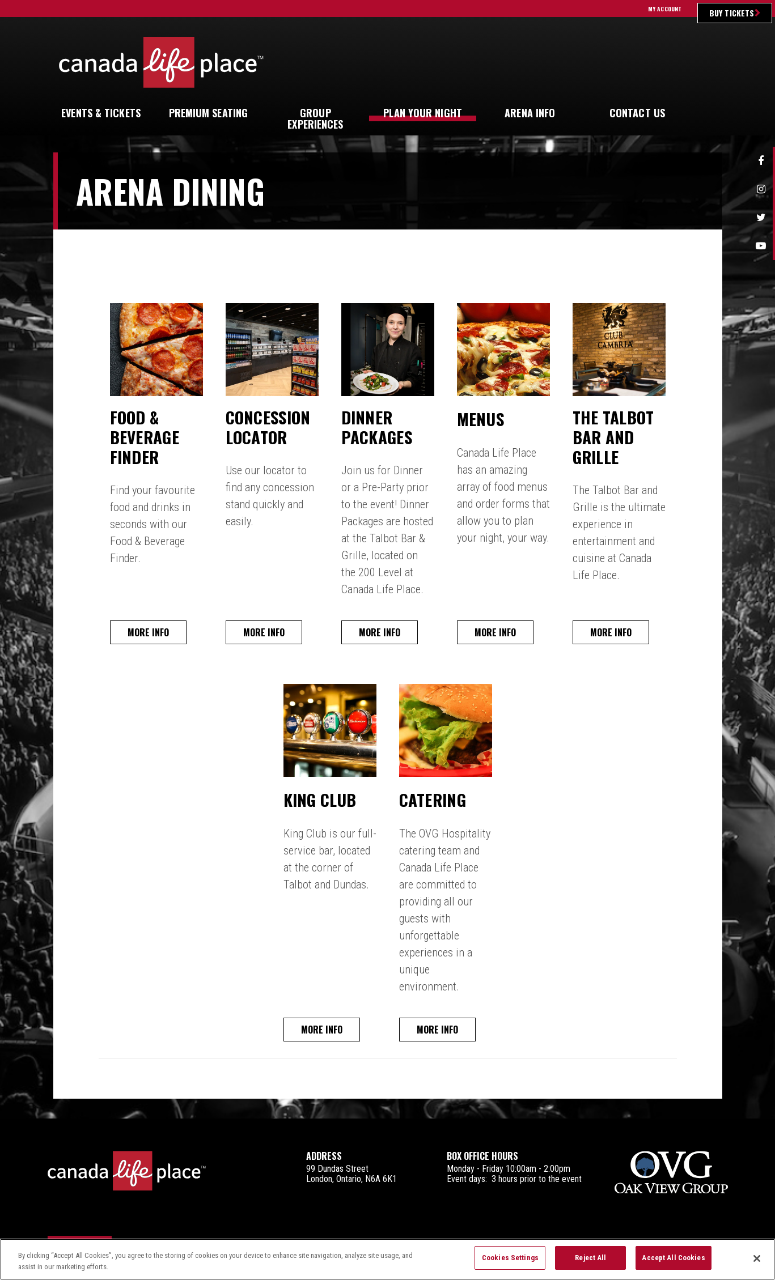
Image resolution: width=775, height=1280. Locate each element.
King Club (324, 803)
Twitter (761, 217)
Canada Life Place (161, 62)
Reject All (590, 1264)
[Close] (756, 1264)
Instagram (761, 189)
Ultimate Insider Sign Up (628, 62)
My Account (664, 9)
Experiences (315, 118)
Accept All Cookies (673, 1264)
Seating (208, 112)
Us (637, 112)
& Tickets (101, 112)
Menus (483, 418)
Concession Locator (273, 429)
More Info (151, 636)
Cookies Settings (510, 1264)
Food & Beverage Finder (149, 440)
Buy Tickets (731, 13)
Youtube (761, 246)
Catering (437, 803)
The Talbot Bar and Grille (618, 440)
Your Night (422, 112)
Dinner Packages (381, 429)
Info (530, 112)
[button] (707, 113)
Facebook (761, 161)
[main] (388, 637)
